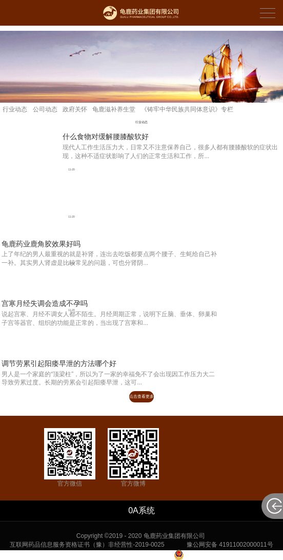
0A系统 (141, 510)
